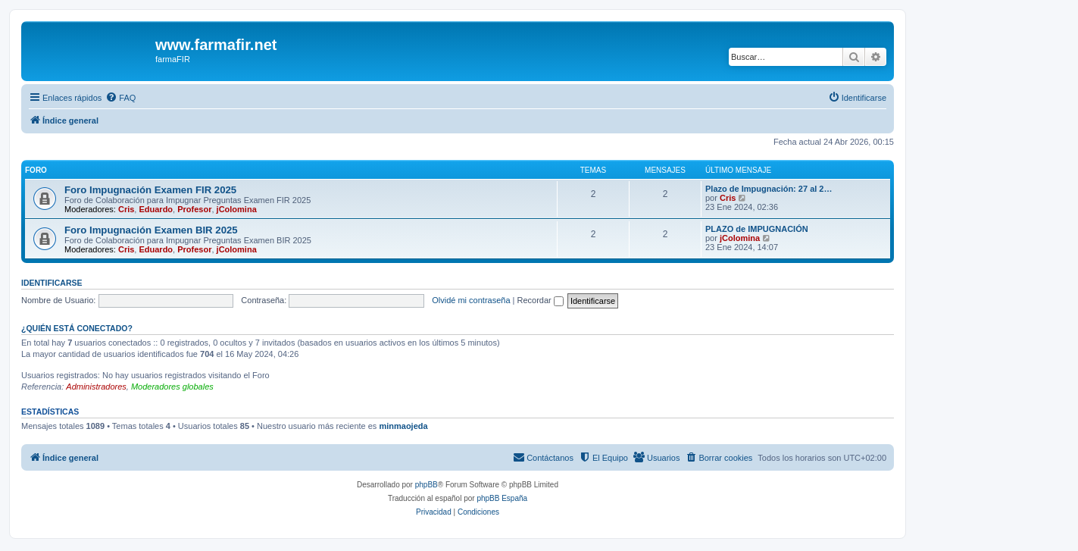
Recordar (540, 300)
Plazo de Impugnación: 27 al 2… (768, 188)
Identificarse (52, 282)
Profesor (194, 209)
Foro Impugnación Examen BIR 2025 (151, 230)
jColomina (237, 209)
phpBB (426, 485)
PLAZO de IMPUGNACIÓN (756, 228)
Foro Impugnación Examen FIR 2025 (150, 190)
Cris (126, 209)
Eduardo (156, 209)
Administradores (96, 386)
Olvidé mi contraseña (471, 300)
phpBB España (502, 498)
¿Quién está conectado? (77, 328)
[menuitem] (120, 98)
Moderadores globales (172, 386)
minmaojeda (403, 425)
